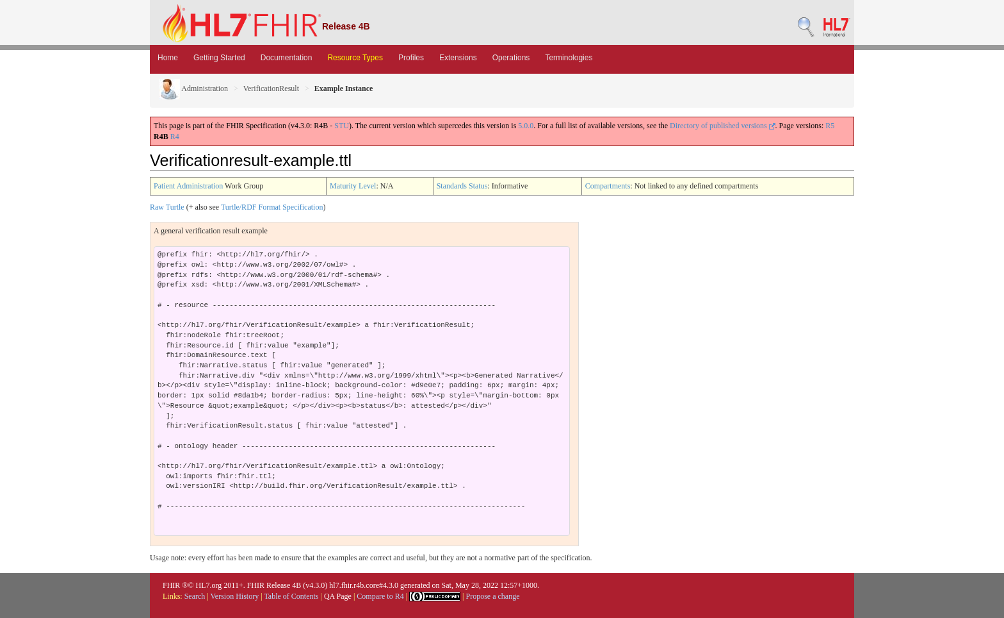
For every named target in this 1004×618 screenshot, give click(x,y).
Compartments (608, 185)
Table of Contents (291, 596)
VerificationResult (271, 88)
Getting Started (219, 57)
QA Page (338, 596)
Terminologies (568, 57)
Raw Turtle (167, 207)
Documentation (286, 57)
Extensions (458, 57)
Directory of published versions (722, 125)
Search (195, 596)
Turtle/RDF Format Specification (272, 207)
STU (341, 125)
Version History (235, 596)
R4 (174, 136)
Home (168, 57)
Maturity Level (353, 185)
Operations (511, 57)
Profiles (411, 57)
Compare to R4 (380, 596)
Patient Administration (188, 185)
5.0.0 (525, 125)
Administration (193, 88)
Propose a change (492, 596)
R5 (829, 125)
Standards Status (462, 185)
